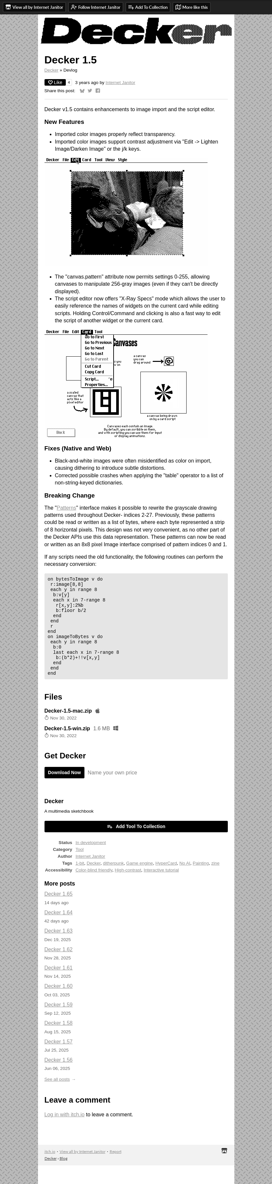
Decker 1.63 (59, 949)
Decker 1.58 (59, 1041)
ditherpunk (113, 881)
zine (215, 881)
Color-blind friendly (94, 888)
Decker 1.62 (59, 968)
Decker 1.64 (59, 931)
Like (55, 82)
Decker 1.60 (59, 1004)
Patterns (66, 508)
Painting (201, 881)
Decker (52, 70)
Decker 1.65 (59, 912)
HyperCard (166, 881)
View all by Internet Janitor (82, 1170)
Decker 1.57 (59, 1060)
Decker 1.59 (59, 1023)
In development (91, 861)
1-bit (80, 881)
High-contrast (128, 888)
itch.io (50, 1170)
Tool (80, 868)
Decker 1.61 (59, 986)
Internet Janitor (121, 82)
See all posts (57, 1097)
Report (115, 1170)
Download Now (64, 791)
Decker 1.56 (59, 1078)
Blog (63, 1177)
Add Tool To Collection (136, 845)
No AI (184, 881)
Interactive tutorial (161, 888)
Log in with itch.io (65, 1133)
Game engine (139, 881)
